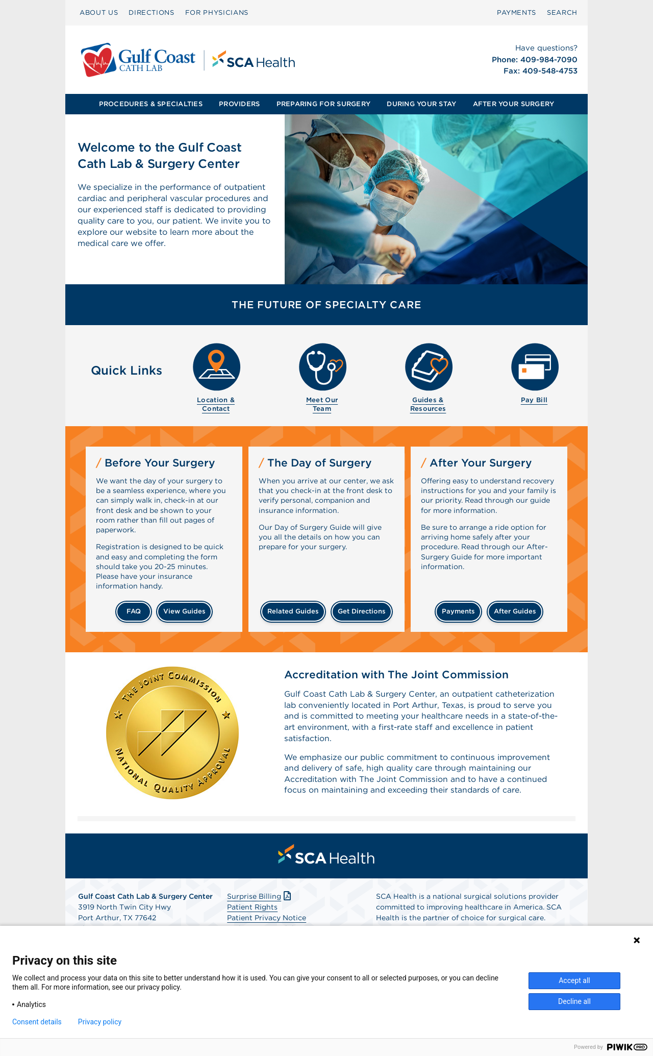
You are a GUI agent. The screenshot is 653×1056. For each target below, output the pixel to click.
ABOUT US (99, 12)
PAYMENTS (516, 12)
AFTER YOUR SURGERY (514, 104)
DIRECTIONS (151, 12)
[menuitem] (99, 13)
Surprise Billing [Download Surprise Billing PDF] (260, 899)
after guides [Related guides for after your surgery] (515, 611)
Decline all (574, 1001)
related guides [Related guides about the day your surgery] (293, 611)
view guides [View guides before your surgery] (184, 611)
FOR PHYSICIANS (216, 12)
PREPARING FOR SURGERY (323, 104)
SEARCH (562, 12)
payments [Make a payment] (458, 611)
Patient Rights (252, 909)
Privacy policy (99, 1022)
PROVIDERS (239, 104)
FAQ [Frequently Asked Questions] (133, 611)
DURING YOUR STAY (421, 104)
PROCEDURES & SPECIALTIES (151, 104)
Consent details (37, 1022)
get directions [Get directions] (362, 611)
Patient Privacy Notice (266, 920)
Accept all (574, 980)
